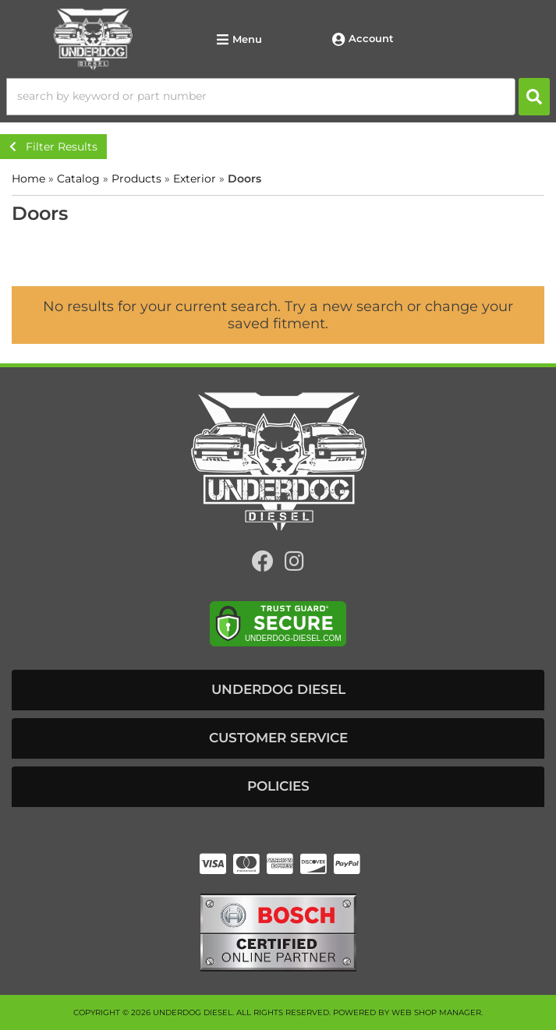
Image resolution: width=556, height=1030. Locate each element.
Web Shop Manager (436, 1012)
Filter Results (53, 147)
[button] (278, 96)
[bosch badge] (278, 931)
